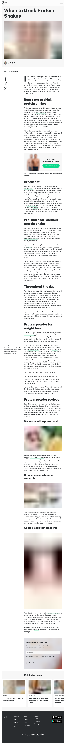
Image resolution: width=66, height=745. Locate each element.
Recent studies (29, 291)
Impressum (36, 727)
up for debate (28, 188)
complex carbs (32, 205)
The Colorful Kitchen (37, 458)
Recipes (5, 695)
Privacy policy (37, 721)
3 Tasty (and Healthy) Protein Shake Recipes (13, 699)
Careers (26, 719)
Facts (16, 71)
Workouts (16, 716)
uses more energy (30, 335)
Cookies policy (37, 724)
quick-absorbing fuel (31, 238)
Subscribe (32, 663)
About (25, 716)
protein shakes (41, 112)
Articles (6, 71)
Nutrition (11, 71)
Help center (27, 725)
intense (29, 247)
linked (36, 207)
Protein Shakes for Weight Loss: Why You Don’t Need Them (38, 701)
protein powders (33, 349)
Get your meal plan (51, 166)
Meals (15, 719)
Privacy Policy (38, 657)
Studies (54, 349)
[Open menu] (62, 3)
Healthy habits (59, 695)
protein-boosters (53, 613)
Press (25, 722)
